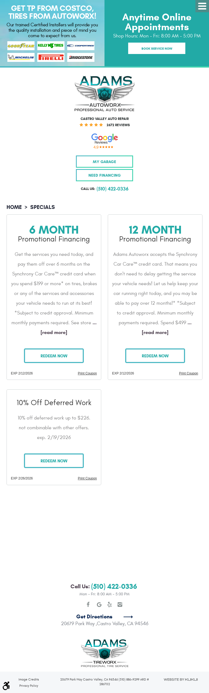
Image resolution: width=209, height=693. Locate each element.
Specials (42, 207)
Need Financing (104, 175)
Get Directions (94, 616)
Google (99, 604)
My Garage (104, 161)
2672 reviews (118, 125)
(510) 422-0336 (114, 586)
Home (14, 207)
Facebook (89, 604)
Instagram (120, 604)
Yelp (109, 604)
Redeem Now (54, 355)
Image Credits (29, 679)
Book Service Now (157, 48)
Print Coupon (87, 373)
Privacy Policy (28, 686)
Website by (180, 680)
